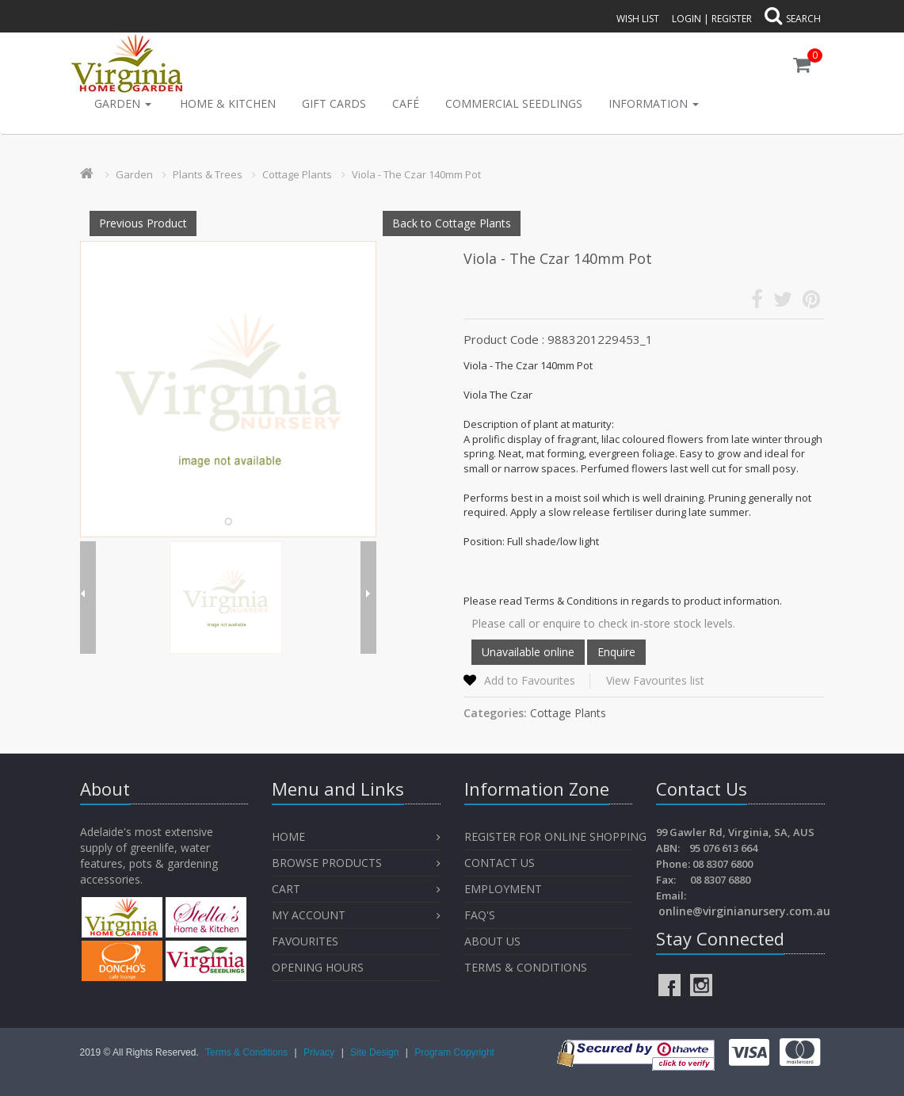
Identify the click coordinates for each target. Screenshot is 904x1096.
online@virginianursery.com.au (744, 910)
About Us (492, 941)
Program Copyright (454, 1052)
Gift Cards (334, 103)
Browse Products (327, 862)
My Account (308, 914)
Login (686, 18)
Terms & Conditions (525, 967)
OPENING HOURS (318, 967)
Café (405, 103)
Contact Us (499, 862)
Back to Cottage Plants (451, 223)
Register (731, 18)
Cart (286, 888)
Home (288, 836)
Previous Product (143, 223)
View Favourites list (655, 680)
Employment (503, 888)
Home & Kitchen (228, 103)
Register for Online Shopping (555, 836)
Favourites (306, 941)
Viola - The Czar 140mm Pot (416, 174)
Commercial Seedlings (513, 103)
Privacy (320, 1052)
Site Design (376, 1052)
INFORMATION (653, 103)
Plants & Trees (207, 174)
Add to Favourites (529, 680)
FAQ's (479, 914)
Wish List (637, 18)
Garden (122, 103)
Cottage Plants (297, 174)
